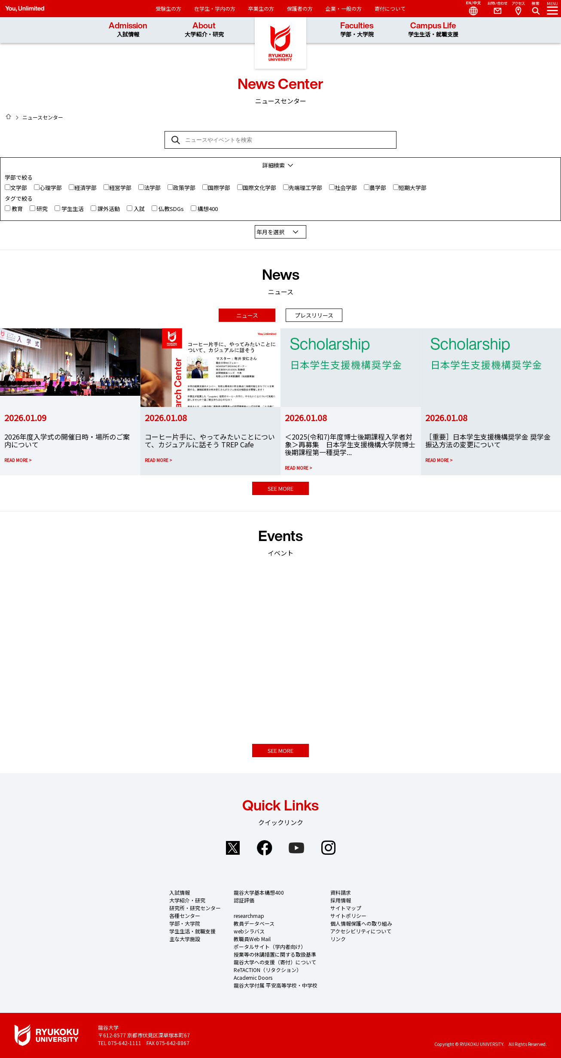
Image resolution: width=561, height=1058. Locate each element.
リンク (338, 938)
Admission (128, 29)
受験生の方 (168, 8)
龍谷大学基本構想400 (259, 892)
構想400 (208, 209)
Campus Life (433, 29)
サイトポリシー (348, 915)
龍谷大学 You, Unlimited (280, 43)
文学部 (18, 187)
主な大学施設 (184, 938)
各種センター (184, 915)
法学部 (152, 187)
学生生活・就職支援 (192, 931)
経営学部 (120, 187)
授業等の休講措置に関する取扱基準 (275, 954)
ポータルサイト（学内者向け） (270, 946)
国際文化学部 (259, 187)
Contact (494, 8)
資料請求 (340, 892)
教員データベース (254, 923)
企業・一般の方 (344, 8)
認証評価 (244, 900)
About (204, 29)
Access (518, 8)
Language (470, 8)
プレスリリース (314, 315)
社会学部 (346, 187)
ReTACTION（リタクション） (268, 969)
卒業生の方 (261, 8)
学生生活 (72, 209)
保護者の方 (300, 8)
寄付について (390, 8)
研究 (42, 209)
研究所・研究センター (195, 907)
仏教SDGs (171, 209)
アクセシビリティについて (360, 931)
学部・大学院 (184, 923)
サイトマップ (345, 907)
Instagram (328, 847)
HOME (8, 116)
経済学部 (85, 187)
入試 (139, 209)
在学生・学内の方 (214, 8)
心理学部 (51, 187)
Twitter (232, 847)
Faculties (357, 29)
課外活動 (109, 209)
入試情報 (179, 892)
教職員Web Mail (252, 938)
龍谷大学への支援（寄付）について (275, 962)
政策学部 (184, 187)
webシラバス (249, 931)
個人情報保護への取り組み (361, 923)
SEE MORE (280, 488)
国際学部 (219, 187)
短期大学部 (413, 187)
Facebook (264, 847)
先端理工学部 (305, 187)
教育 (17, 209)
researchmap (249, 915)
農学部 (377, 187)
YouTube (296, 847)
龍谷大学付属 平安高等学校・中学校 (275, 985)
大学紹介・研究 (187, 900)
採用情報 (340, 900)
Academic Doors (253, 977)
